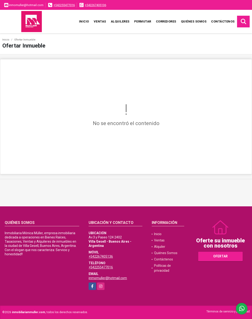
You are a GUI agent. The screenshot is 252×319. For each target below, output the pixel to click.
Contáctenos (223, 21)
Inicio (84, 21)
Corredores (166, 21)
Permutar (142, 21)
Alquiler (159, 247)
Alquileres (120, 21)
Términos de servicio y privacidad (228, 311)
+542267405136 (95, 5)
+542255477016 (64, 5)
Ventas (100, 21)
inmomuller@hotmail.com (108, 278)
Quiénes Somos (194, 21)
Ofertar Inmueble (25, 39)
